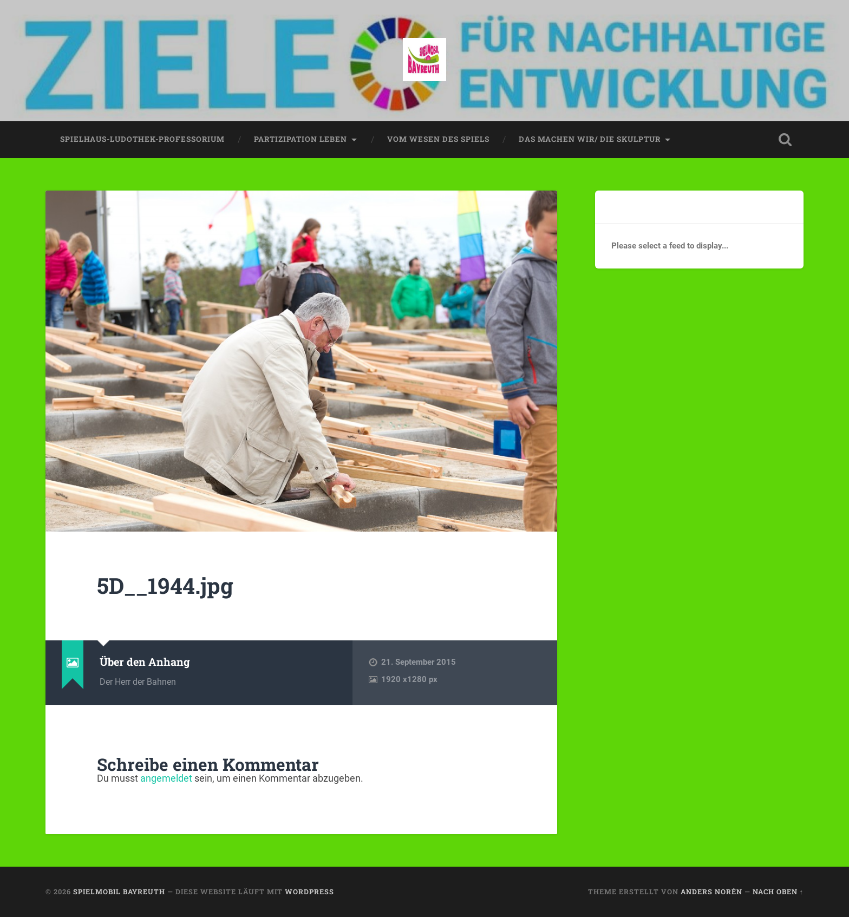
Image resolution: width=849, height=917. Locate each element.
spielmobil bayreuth (119, 891)
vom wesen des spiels (438, 139)
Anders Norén (711, 891)
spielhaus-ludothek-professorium (142, 139)
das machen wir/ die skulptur (590, 139)
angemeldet (166, 778)
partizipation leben (300, 139)
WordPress (309, 891)
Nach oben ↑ (778, 891)
